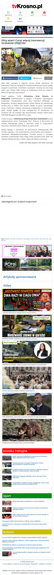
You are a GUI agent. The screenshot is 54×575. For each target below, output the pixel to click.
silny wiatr (42, 239)
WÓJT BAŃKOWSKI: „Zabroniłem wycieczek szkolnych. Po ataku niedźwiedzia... (25, 417)
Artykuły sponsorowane (19, 277)
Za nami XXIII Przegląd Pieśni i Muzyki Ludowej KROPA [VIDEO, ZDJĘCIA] (24, 537)
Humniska (13, 239)
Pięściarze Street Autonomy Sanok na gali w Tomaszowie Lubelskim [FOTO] (30, 508)
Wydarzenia (8, 20)
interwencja (19, 239)
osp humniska (35, 239)
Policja (44, 13)
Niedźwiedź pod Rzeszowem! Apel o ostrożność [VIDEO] (18, 443)
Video (7, 285)
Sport (32, 13)
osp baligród (26, 239)
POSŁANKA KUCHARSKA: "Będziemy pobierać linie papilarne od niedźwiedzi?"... (25, 365)
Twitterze (25, 78)
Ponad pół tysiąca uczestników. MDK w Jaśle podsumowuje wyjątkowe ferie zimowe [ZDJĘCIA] (25, 548)
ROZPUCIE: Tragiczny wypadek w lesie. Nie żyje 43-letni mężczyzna (29, 476)
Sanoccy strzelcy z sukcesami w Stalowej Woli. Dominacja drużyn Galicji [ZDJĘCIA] (24, 524)
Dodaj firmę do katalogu (21, 564)
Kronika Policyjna (15, 451)
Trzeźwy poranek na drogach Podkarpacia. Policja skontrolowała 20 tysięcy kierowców (27, 463)
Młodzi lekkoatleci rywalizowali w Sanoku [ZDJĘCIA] (28, 501)
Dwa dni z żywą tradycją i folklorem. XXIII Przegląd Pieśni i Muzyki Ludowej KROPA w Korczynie (25, 541)
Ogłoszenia (8, 13)
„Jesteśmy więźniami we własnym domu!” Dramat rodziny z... (19, 313)
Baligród (6, 239)
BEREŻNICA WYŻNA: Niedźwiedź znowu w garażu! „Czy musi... (20, 339)
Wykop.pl (38, 78)
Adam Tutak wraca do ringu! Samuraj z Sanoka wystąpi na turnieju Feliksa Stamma (30, 515)
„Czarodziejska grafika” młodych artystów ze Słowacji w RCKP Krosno (31, 552)
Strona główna (7, 564)
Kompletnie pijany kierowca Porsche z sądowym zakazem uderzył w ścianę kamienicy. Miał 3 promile (30, 470)
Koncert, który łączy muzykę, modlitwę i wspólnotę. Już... (18, 391)
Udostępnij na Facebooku (10, 78)
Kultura (8, 532)
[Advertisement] (27, 219)
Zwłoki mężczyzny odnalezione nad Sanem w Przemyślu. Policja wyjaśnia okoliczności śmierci (29, 457)
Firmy (20, 13)
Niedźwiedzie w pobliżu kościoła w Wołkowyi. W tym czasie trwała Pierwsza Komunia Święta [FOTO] (30, 483)
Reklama (20, 20)
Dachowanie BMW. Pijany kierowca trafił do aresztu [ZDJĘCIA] (21, 521)
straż (47, 239)
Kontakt (48, 564)
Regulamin (34, 564)
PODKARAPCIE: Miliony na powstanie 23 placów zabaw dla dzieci (22, 545)
